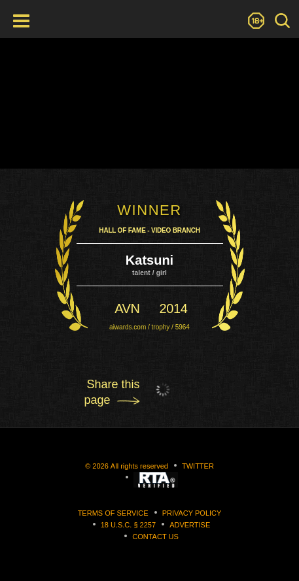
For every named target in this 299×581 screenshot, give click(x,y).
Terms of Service (113, 513)
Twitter (198, 466)
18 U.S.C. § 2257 (128, 525)
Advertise (189, 525)
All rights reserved (139, 466)
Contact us (155, 536)
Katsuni (149, 260)
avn (126, 308)
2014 (174, 308)
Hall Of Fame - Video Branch (149, 230)
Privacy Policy (192, 513)
